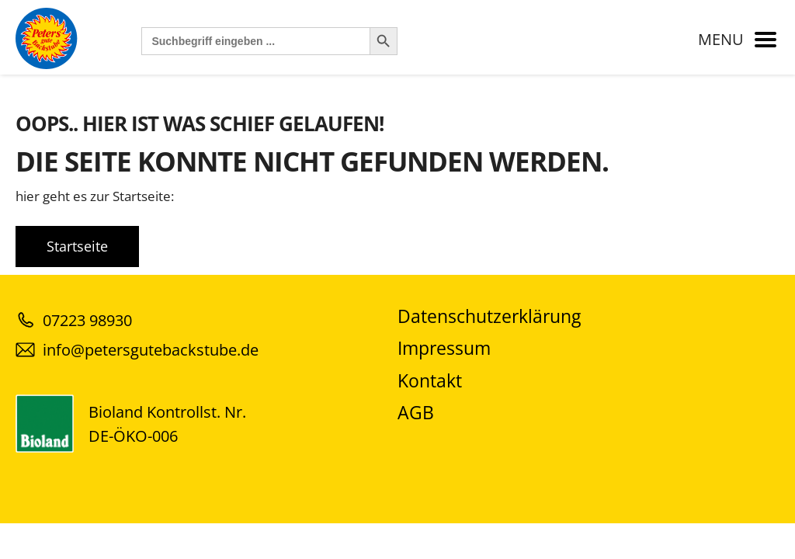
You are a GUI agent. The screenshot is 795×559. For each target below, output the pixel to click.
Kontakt (430, 381)
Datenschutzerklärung (489, 316)
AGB (416, 413)
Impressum (444, 348)
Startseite (77, 246)
